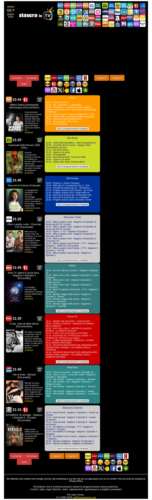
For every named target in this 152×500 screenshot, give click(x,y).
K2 (85, 18)
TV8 (117, 18)
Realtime (98, 18)
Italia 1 (73, 12)
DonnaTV (73, 24)
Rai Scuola (111, 6)
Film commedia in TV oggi (60, 84)
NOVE (73, 18)
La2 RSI (142, 18)
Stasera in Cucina (66, 90)
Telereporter (130, 24)
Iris (92, 12)
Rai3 (73, 6)
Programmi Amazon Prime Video (79, 78)
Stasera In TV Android (85, 90)
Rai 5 (9, 100)
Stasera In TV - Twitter (60, 90)
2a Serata (31, 78)
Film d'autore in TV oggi (85, 84)
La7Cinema (136, 12)
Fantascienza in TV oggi (72, 84)
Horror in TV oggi (79, 84)
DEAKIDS (105, 24)
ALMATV (142, 24)
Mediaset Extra (111, 12)
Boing (117, 12)
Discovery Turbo (105, 18)
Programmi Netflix (85, 78)
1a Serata (17, 78)
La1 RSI (136, 18)
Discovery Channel (92, 24)
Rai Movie (92, 6)
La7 (130, 12)
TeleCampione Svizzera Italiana (130, 18)
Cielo (111, 18)
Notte (24, 84)
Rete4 (67, 12)
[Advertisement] (76, 51)
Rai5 (85, 6)
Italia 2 (79, 12)
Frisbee (111, 24)
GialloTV (79, 18)
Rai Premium (98, 6)
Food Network (124, 18)
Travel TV (79, 24)
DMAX (92, 18)
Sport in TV (54, 78)
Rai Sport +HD (117, 6)
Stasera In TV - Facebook (72, 90)
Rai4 (79, 6)
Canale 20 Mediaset (67, 24)
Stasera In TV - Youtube (54, 90)
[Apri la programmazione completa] (72, 129)
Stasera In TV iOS (79, 90)
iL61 (117, 24)
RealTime (9, 369)
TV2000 (142, 6)
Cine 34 (85, 12)
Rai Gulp (124, 6)
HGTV (85, 24)
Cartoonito (124, 12)
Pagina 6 (101, 78)
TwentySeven (67, 18)
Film (48, 78)
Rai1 (60, 6)
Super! (142, 12)
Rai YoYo (130, 6)
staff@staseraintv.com (84, 497)
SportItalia (124, 24)
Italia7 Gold (60, 18)
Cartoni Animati (66, 78)
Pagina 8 (117, 78)
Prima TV (136, 6)
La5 (98, 12)
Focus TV (98, 24)
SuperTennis (60, 24)
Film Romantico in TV (66, 84)
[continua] (29, 132)
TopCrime (105, 12)
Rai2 (67, 6)
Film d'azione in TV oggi (48, 84)
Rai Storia (105, 6)
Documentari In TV (60, 78)
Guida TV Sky (72, 78)
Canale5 (60, 12)
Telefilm (136, 24)
